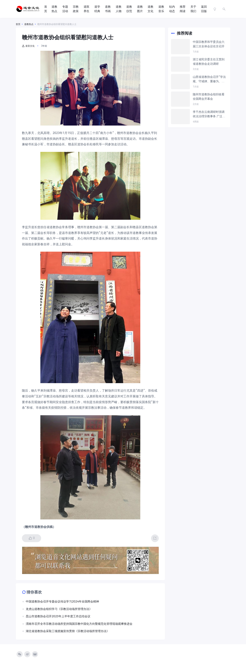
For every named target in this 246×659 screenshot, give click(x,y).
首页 (45, 9)
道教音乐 (161, 9)
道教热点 (54, 9)
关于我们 (193, 9)
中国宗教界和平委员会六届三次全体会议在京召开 (208, 44)
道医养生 (86, 9)
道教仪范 (129, 9)
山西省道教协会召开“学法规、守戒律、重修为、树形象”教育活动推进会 (209, 79)
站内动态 (172, 9)
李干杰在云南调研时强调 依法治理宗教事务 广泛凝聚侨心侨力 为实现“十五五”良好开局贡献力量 (209, 114)
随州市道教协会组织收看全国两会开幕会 (208, 97)
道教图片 (140, 9)
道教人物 (118, 9)
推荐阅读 (182, 9)
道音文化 (28, 46)
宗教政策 (76, 9)
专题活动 (65, 9)
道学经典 (97, 9)
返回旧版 (204, 9)
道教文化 (150, 9)
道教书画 (108, 9)
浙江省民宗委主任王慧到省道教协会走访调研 (208, 62)
